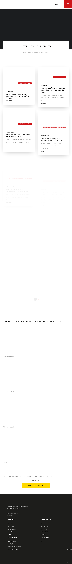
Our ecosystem (12, 529)
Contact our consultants (36, 485)
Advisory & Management (14, 546)
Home (24, 52)
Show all (23, 63)
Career (9, 534)
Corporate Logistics (13, 549)
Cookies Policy (44, 531)
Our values (10, 531)
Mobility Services (12, 544)
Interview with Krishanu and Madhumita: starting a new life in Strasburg (17, 96)
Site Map (43, 534)
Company (10, 523)
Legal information (45, 526)
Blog (42, 541)
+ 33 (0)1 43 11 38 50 (36, 480)
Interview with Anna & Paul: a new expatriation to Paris (18, 142)
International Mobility (34, 63)
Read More (9, 100)
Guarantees (11, 526)
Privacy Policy (44, 529)
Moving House (12, 541)
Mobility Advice (46, 63)
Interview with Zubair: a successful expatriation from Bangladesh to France (52, 90)
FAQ (42, 523)
